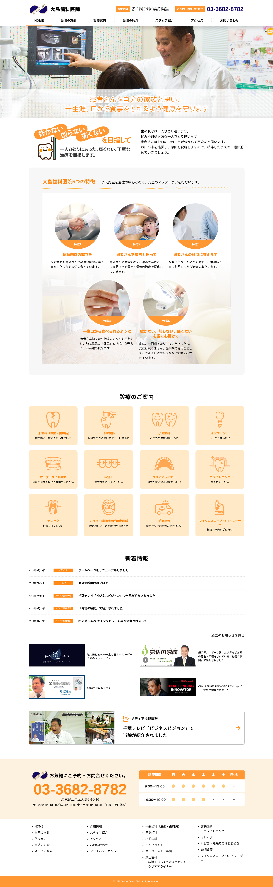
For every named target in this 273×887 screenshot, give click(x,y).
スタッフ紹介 (164, 20)
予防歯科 (151, 832)
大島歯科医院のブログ (93, 583)
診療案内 (99, 20)
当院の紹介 (130, 20)
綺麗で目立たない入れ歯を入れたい (53, 482)
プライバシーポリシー (105, 851)
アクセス (197, 20)
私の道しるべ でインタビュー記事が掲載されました (112, 621)
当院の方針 (68, 20)
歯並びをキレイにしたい (109, 482)
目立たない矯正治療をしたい (164, 482)
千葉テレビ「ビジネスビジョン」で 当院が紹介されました (158, 732)
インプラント (154, 845)
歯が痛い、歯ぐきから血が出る (53, 438)
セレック (207, 837)
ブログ (63, 583)
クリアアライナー (160, 866)
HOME (39, 20)
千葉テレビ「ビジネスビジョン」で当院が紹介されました (116, 595)
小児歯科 (151, 838)
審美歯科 (207, 826)
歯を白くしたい (220, 482)
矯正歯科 (151, 857)
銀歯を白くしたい (53, 525)
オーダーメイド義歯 (158, 851)
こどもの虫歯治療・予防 (164, 438)
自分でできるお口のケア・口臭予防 (108, 438)
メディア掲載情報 (63, 596)
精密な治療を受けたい (220, 529)
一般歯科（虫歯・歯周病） (163, 826)
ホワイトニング (214, 831)
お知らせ (63, 570)
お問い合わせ (229, 20)
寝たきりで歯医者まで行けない (164, 525)
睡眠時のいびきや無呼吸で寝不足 (108, 525)
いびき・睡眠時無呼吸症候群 (220, 843)
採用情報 (96, 826)
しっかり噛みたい (220, 438)
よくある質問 (43, 851)
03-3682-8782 (80, 789)
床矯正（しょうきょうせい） (167, 862)
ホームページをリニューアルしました (103, 570)
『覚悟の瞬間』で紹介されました (100, 608)
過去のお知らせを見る (228, 635)
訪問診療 (207, 849)
